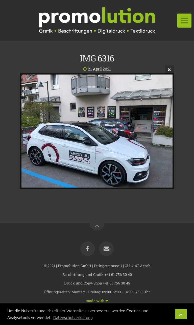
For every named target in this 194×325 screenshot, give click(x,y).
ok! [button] (181, 314)
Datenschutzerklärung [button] (73, 317)
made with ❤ (97, 300)
